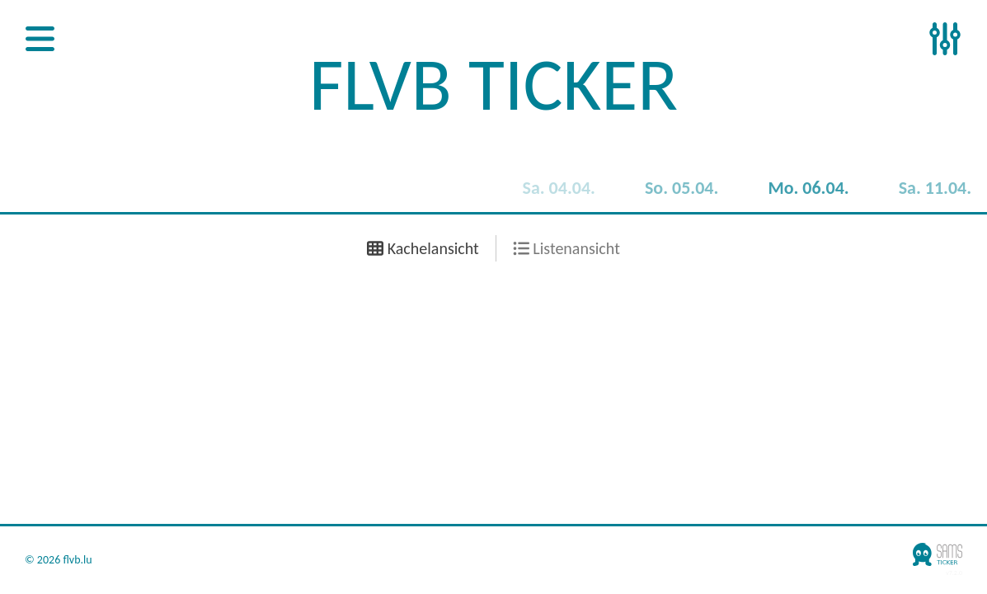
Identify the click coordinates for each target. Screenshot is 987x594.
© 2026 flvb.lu (58, 560)
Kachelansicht (423, 248)
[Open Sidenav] (40, 40)
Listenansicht (566, 248)
